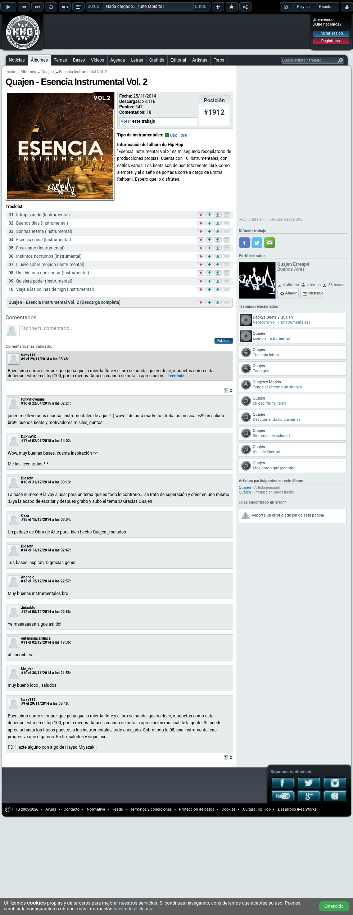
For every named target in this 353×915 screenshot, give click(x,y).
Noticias (17, 60)
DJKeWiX (28, 437)
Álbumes (39, 60)
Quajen (245, 487)
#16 (24, 482)
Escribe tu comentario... (126, 330)
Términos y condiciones (151, 809)
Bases (79, 60)
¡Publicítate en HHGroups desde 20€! (271, 219)
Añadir (291, 293)
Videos (97, 60)
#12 (24, 612)
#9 (23, 359)
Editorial (178, 60)
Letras (137, 60)
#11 (24, 642)
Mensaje (315, 293)
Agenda (117, 60)
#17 (24, 441)
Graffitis (156, 60)
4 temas (314, 285)
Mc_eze (27, 669)
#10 (24, 673)
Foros (218, 60)
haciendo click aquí (134, 908)
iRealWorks (307, 809)
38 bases (336, 285)
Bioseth (27, 478)
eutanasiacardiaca (36, 638)
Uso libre (178, 135)
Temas (60, 60)
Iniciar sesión (331, 33)
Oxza (25, 516)
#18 (24, 403)
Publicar (224, 340)
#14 (24, 550)
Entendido (334, 906)
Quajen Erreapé (293, 264)
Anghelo (28, 577)
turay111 (28, 355)
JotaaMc (28, 608)
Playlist (303, 6)
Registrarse (331, 41)
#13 (24, 581)
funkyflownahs (33, 399)
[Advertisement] (96, 26)
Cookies (228, 809)
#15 (24, 520)
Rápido (325, 6)
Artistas (199, 60)
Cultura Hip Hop (257, 809)
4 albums (291, 285)
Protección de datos (196, 809)
